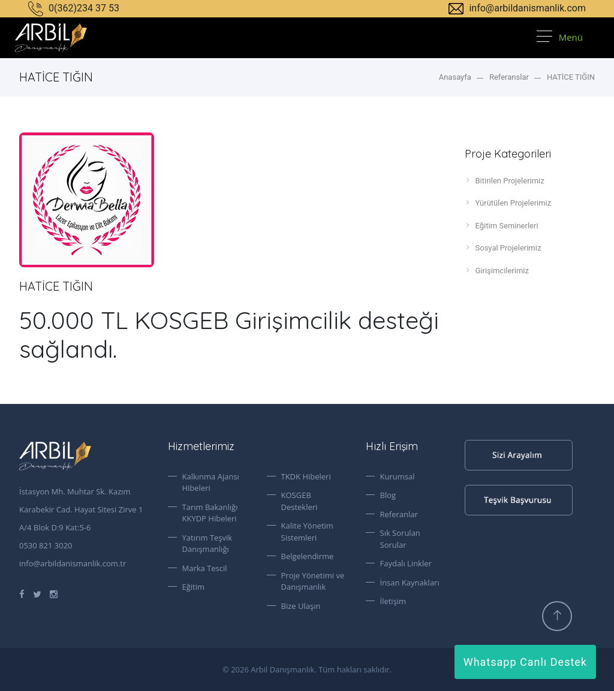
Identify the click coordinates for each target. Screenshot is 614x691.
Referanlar (399, 514)
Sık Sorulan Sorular (400, 538)
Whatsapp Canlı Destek (525, 662)
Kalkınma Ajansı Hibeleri (210, 482)
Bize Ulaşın (301, 606)
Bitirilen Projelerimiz (504, 180)
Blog (388, 495)
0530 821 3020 (46, 545)
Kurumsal (397, 476)
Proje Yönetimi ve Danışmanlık (313, 581)
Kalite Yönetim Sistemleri (307, 531)
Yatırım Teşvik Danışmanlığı (207, 543)
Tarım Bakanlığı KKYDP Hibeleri (210, 513)
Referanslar (509, 77)
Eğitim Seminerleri (501, 225)
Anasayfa (455, 77)
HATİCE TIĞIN (571, 77)
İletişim (393, 601)
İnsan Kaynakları (410, 582)
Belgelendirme (307, 556)
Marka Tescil (204, 568)
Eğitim (193, 586)
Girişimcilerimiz (497, 270)
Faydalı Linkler (406, 563)
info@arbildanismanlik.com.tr (72, 563)
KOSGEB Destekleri (299, 501)
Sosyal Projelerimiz (503, 247)
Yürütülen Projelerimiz (508, 202)
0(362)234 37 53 (73, 8)
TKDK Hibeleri (306, 476)
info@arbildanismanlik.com (517, 8)
